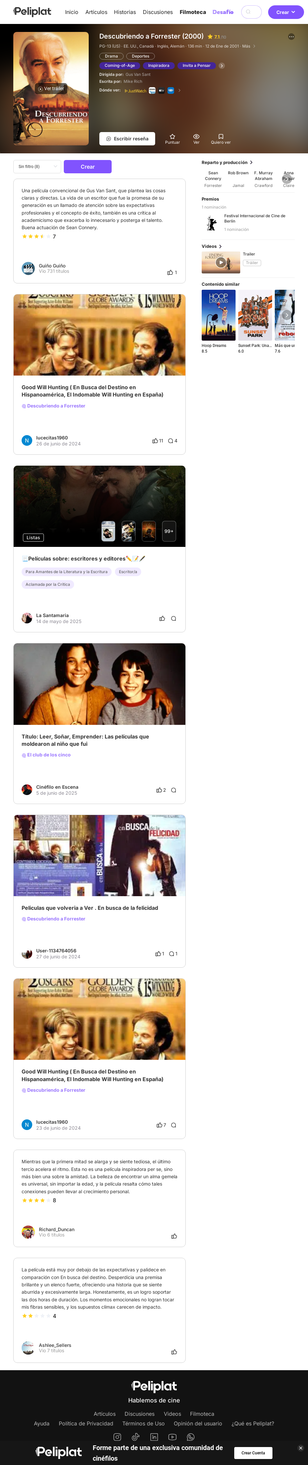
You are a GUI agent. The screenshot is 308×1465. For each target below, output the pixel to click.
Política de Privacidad (86, 1423)
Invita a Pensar (197, 65)
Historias (125, 12)
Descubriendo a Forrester (53, 405)
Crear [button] (286, 12)
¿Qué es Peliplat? (253, 1423)
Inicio (71, 12)
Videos (172, 1413)
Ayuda (42, 1423)
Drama (111, 56)
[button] (291, 36)
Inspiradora (158, 65)
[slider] (36, 236)
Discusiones (158, 12)
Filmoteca (193, 12)
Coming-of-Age (120, 65)
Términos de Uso (143, 1423)
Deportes (140, 56)
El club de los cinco (46, 754)
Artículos (96, 12)
